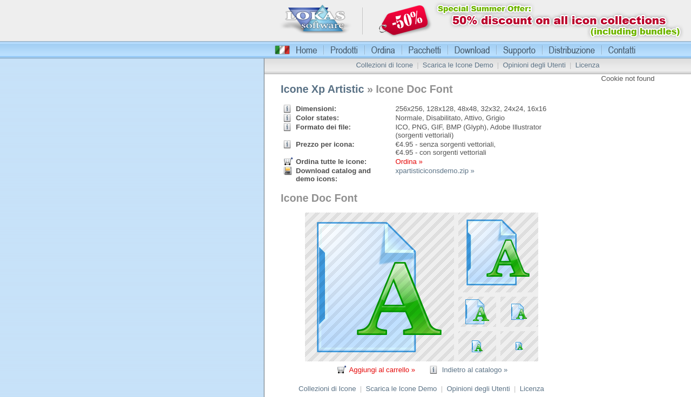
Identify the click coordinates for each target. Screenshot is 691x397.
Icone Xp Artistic (322, 89)
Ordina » (408, 162)
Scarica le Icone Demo (458, 65)
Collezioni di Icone (384, 65)
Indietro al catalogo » (475, 370)
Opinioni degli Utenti (534, 65)
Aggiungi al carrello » (382, 370)
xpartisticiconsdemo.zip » (434, 171)
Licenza (587, 65)
